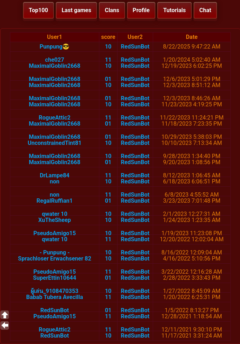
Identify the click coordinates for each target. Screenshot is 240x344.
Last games (76, 10)
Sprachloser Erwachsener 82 (55, 258)
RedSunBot (135, 46)
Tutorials (174, 10)
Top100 (38, 10)
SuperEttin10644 (54, 277)
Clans (112, 10)
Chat (205, 10)
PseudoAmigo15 (54, 233)
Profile (141, 10)
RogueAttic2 (55, 117)
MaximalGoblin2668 (54, 65)
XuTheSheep (54, 220)
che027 (54, 59)
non (54, 181)
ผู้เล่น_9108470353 (54, 291)
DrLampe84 (54, 175)
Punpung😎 (54, 46)
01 (108, 79)
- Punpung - (55, 252)
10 (108, 46)
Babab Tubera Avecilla (54, 297)
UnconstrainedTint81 (55, 143)
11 (108, 59)
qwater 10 (55, 214)
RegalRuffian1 (55, 200)
